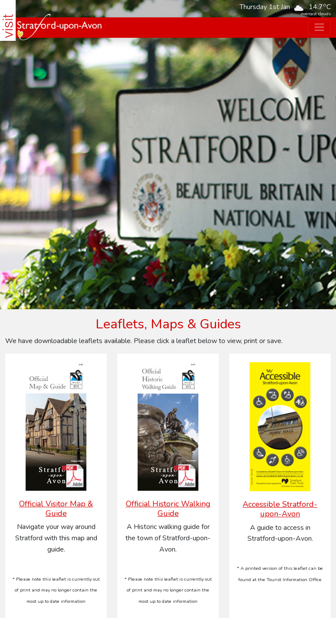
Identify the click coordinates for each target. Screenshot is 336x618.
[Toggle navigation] (319, 27)
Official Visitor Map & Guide (56, 509)
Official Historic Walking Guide (168, 509)
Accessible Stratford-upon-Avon (280, 509)
